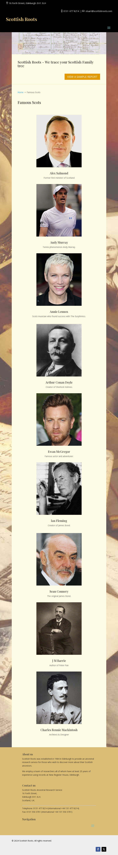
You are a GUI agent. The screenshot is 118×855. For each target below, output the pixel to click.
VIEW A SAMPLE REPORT (82, 77)
